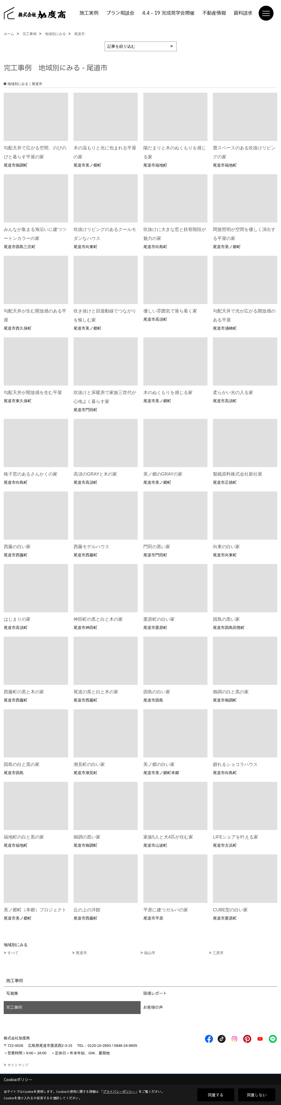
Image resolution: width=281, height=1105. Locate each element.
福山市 (149, 953)
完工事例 (14, 1008)
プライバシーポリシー (119, 1091)
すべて (13, 953)
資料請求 (243, 13)
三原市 (218, 953)
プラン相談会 (120, 13)
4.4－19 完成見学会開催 (168, 13)
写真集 (12, 994)
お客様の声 (153, 1008)
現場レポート (155, 994)
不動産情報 (214, 13)
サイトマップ (17, 1065)
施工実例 (89, 13)
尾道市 (81, 953)
